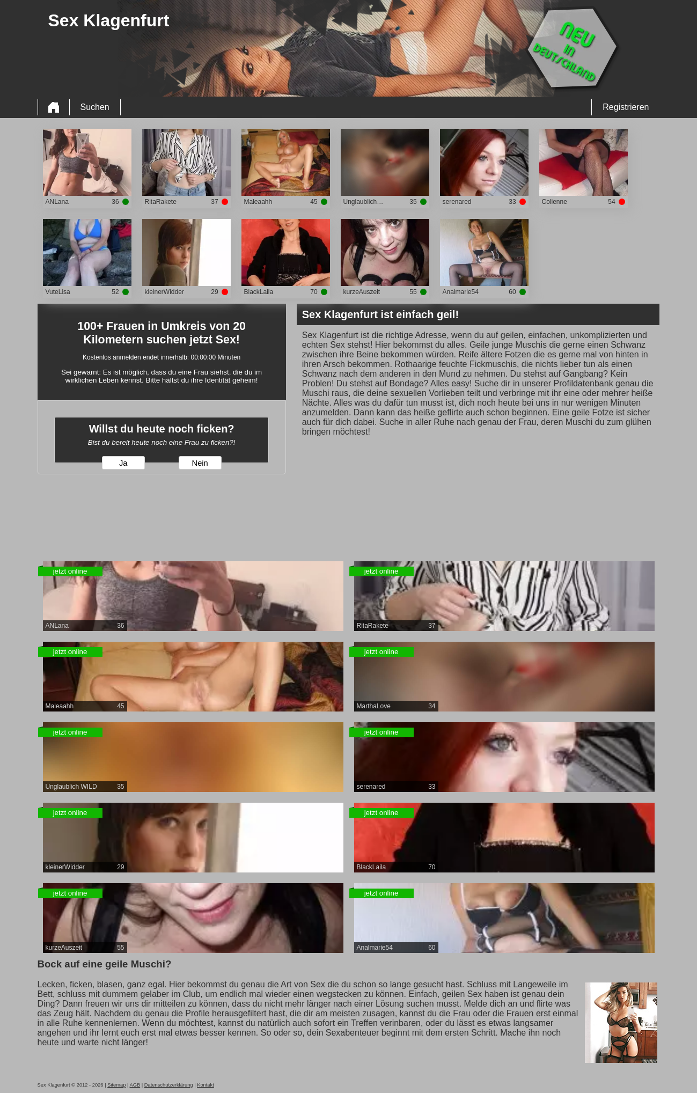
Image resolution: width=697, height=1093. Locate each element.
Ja (123, 463)
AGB (134, 1085)
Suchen (94, 107)
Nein (200, 463)
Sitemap (116, 1085)
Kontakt (205, 1085)
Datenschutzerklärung (168, 1085)
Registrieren (626, 107)
